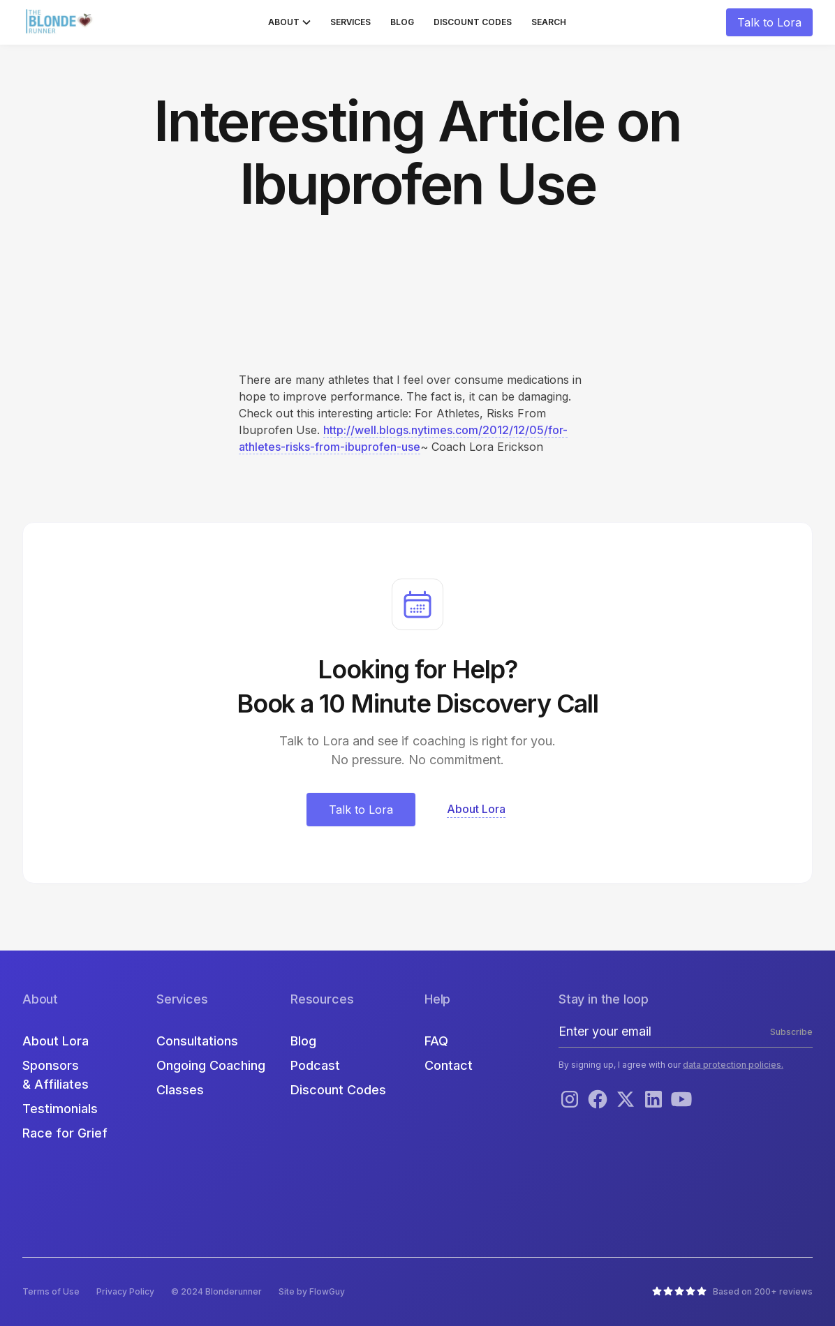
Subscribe (791, 1032)
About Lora (55, 1041)
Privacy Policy (125, 1291)
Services (350, 22)
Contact (448, 1065)
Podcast (315, 1065)
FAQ (436, 1041)
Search (548, 22)
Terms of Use (51, 1291)
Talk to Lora (769, 22)
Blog (402, 22)
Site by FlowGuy (312, 1291)
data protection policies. (733, 1064)
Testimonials (60, 1108)
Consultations (197, 1041)
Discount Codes (473, 22)
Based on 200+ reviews (763, 1291)
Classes (180, 1089)
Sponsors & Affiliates (55, 1075)
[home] (60, 22)
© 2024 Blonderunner (216, 1291)
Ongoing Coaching (210, 1065)
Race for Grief (65, 1133)
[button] (289, 22)
